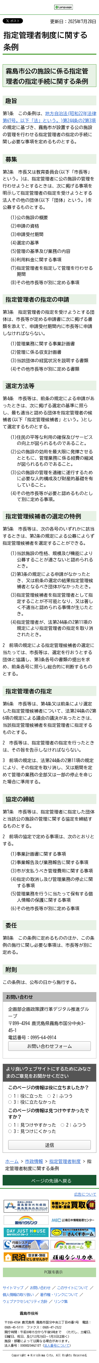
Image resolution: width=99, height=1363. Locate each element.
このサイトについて (72, 1288)
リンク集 (61, 1301)
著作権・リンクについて (59, 1295)
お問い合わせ (40, 1288)
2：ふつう (63, 1096)
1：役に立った (28, 1096)
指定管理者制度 (65, 1161)
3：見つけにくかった (35, 1131)
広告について (85, 1194)
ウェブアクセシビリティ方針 (25, 1301)
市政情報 (34, 1161)
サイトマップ (13, 1288)
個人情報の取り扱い (18, 1295)
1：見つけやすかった (35, 1125)
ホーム (12, 1161)
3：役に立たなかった (35, 1102)
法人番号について (56, 1345)
